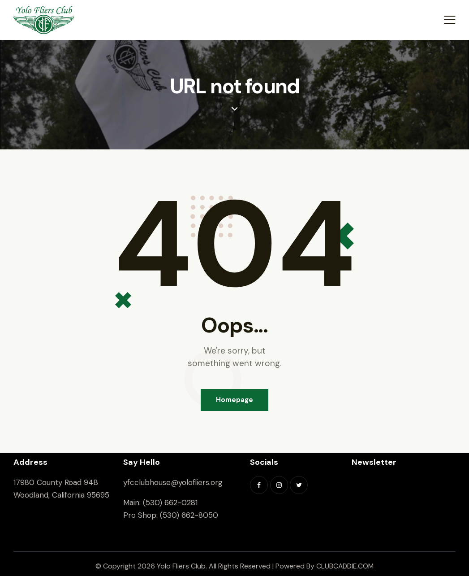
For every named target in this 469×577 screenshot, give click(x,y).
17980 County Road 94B (55, 483)
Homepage (234, 400)
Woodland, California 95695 (61, 496)
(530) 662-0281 (170, 503)
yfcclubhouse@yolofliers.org (173, 483)
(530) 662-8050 (189, 516)
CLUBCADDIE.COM (345, 567)
